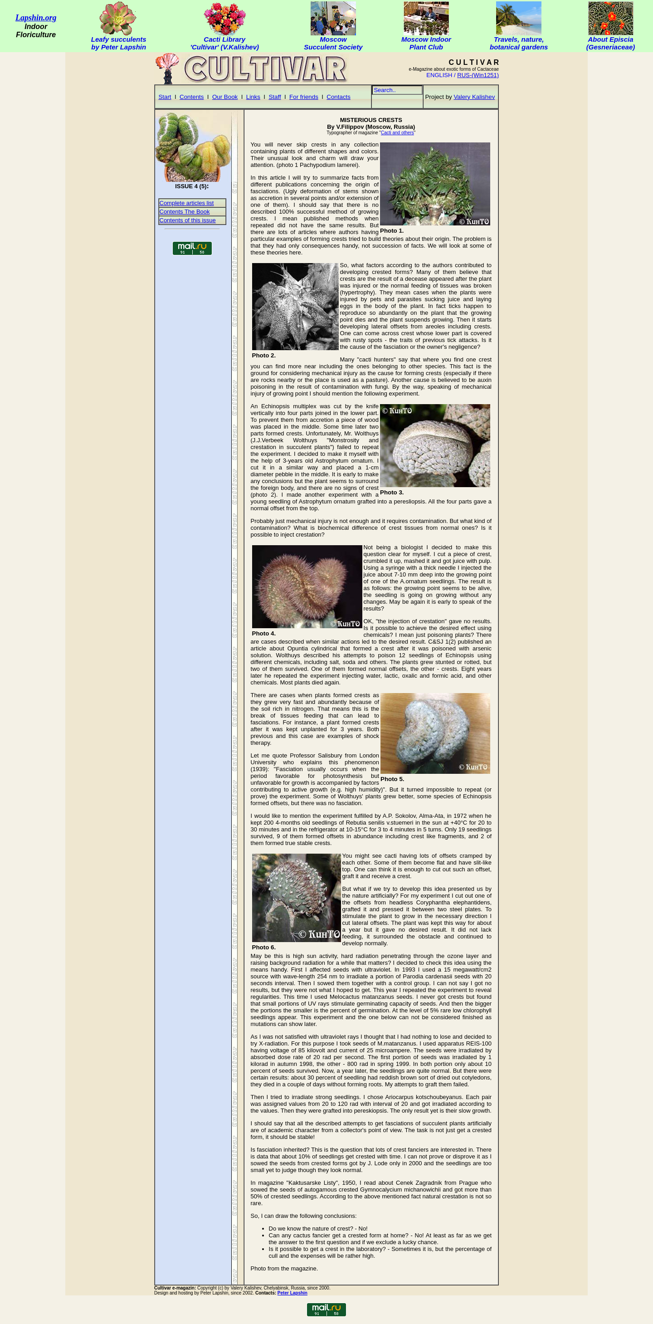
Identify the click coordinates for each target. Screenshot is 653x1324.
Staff (274, 96)
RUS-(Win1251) (478, 75)
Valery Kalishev (474, 96)
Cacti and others (397, 132)
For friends (303, 96)
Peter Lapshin (292, 1292)
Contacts (338, 96)
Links (253, 96)
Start (164, 96)
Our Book (225, 96)
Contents (192, 96)
